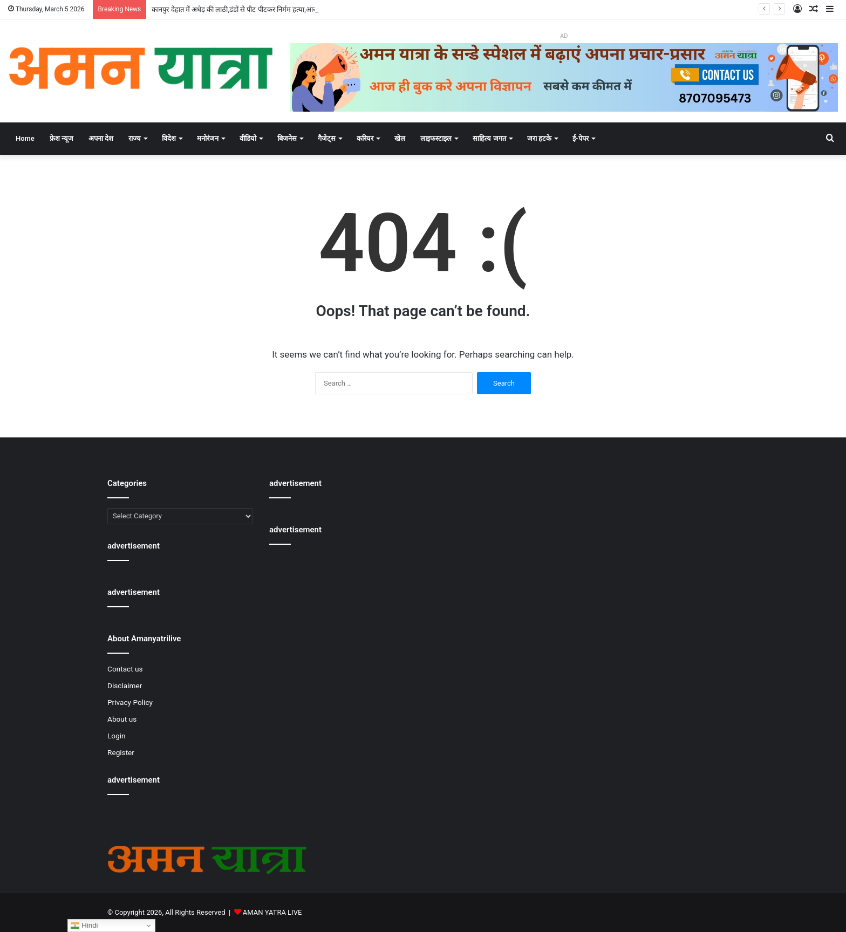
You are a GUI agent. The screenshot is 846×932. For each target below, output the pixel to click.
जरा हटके (539, 138)
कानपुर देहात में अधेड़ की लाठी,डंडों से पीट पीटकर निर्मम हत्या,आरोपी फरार (244, 9)
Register (120, 752)
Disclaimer (124, 685)
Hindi (84, 925)
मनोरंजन (208, 138)
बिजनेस (287, 138)
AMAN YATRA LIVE (272, 912)
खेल (399, 138)
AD (564, 35)
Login (116, 735)
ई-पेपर (580, 138)
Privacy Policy (130, 702)
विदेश (169, 138)
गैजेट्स (327, 138)
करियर (365, 138)
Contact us (125, 668)
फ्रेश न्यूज (61, 138)
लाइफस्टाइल (436, 138)
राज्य (134, 138)
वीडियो (248, 138)
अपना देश (100, 138)
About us (122, 719)
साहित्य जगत (489, 138)
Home (25, 138)
